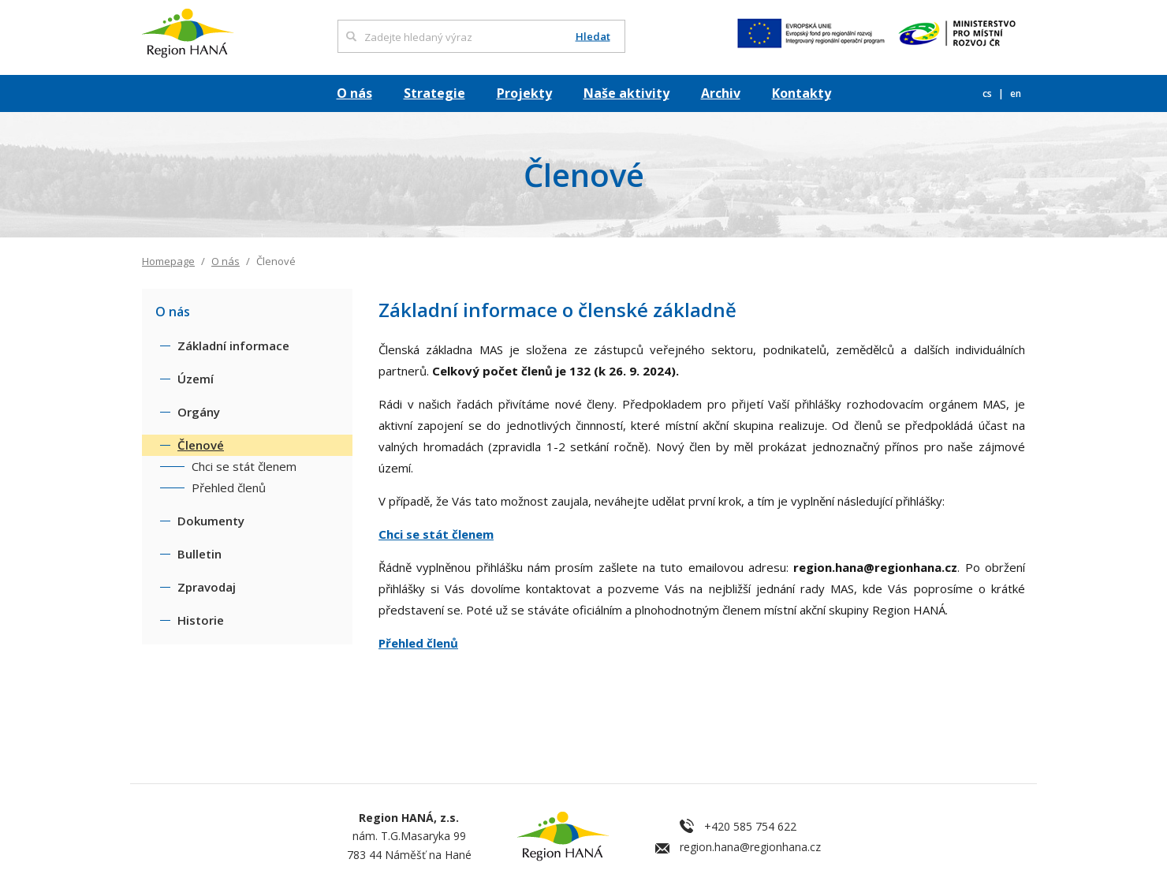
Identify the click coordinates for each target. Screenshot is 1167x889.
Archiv (720, 93)
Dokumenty (210, 521)
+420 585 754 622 (750, 826)
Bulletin (199, 554)
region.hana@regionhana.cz (750, 846)
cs (988, 93)
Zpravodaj (206, 587)
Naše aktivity (626, 93)
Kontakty (801, 93)
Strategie (434, 93)
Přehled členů (418, 643)
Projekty (524, 93)
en (1015, 93)
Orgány (198, 412)
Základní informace (233, 345)
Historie (200, 620)
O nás (354, 93)
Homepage (168, 261)
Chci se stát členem (436, 534)
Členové (200, 445)
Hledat (593, 36)
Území (195, 379)
